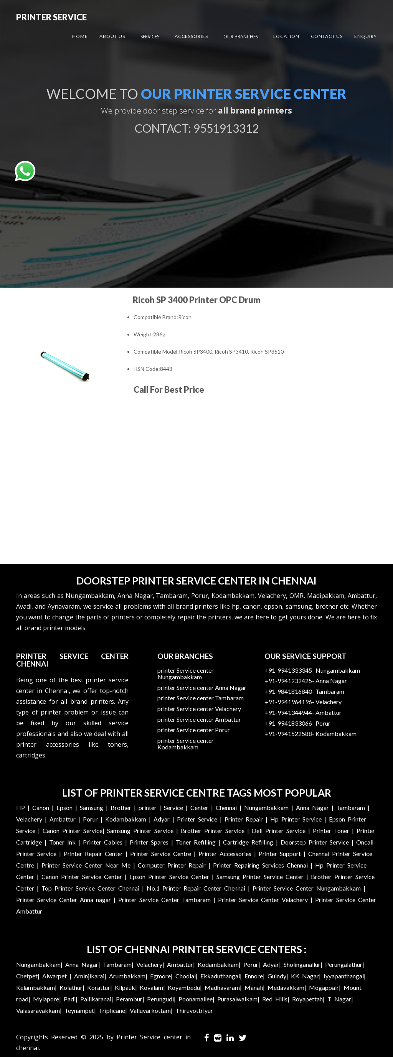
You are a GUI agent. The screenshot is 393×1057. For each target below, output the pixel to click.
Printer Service (51, 17)
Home (80, 36)
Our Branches (240, 36)
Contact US (327, 36)
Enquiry (365, 36)
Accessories (191, 36)
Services (149, 36)
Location (286, 36)
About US (112, 36)
